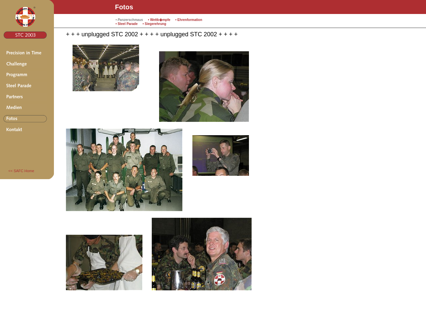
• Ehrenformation (188, 20)
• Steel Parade (126, 24)
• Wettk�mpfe (159, 20)
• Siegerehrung (154, 24)
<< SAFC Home (21, 171)
